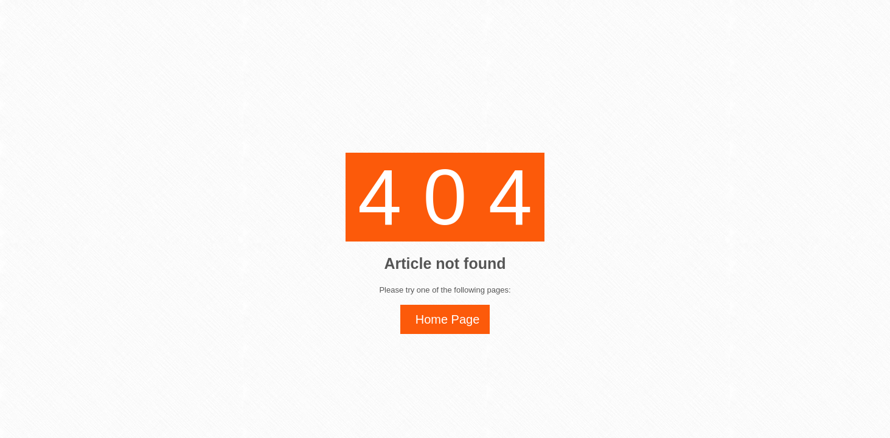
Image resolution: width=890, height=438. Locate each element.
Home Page (447, 319)
